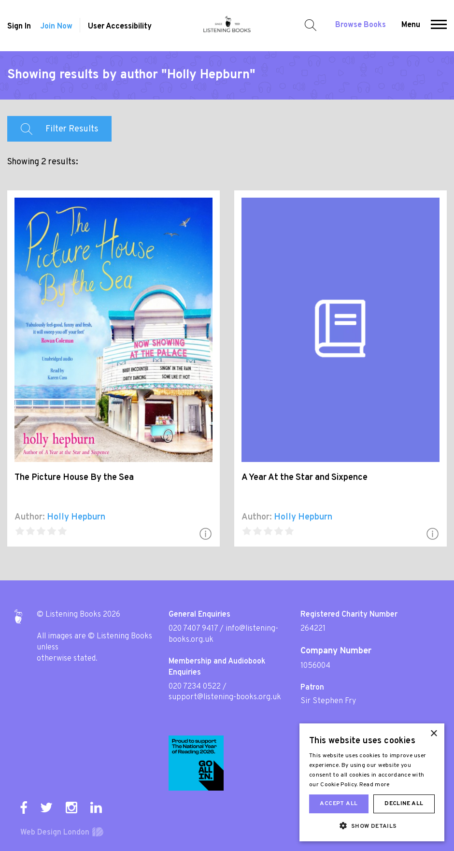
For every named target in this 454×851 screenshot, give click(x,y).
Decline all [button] (403, 804)
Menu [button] (410, 25)
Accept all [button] (338, 804)
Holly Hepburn (76, 517)
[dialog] (371, 782)
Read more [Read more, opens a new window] (374, 785)
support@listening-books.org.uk (225, 697)
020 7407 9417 (193, 629)
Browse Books (360, 25)
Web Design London (54, 832)
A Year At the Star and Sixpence (304, 477)
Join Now (56, 26)
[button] (439, 25)
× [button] (433, 733)
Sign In (19, 26)
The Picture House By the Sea (74, 477)
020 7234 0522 (195, 687)
